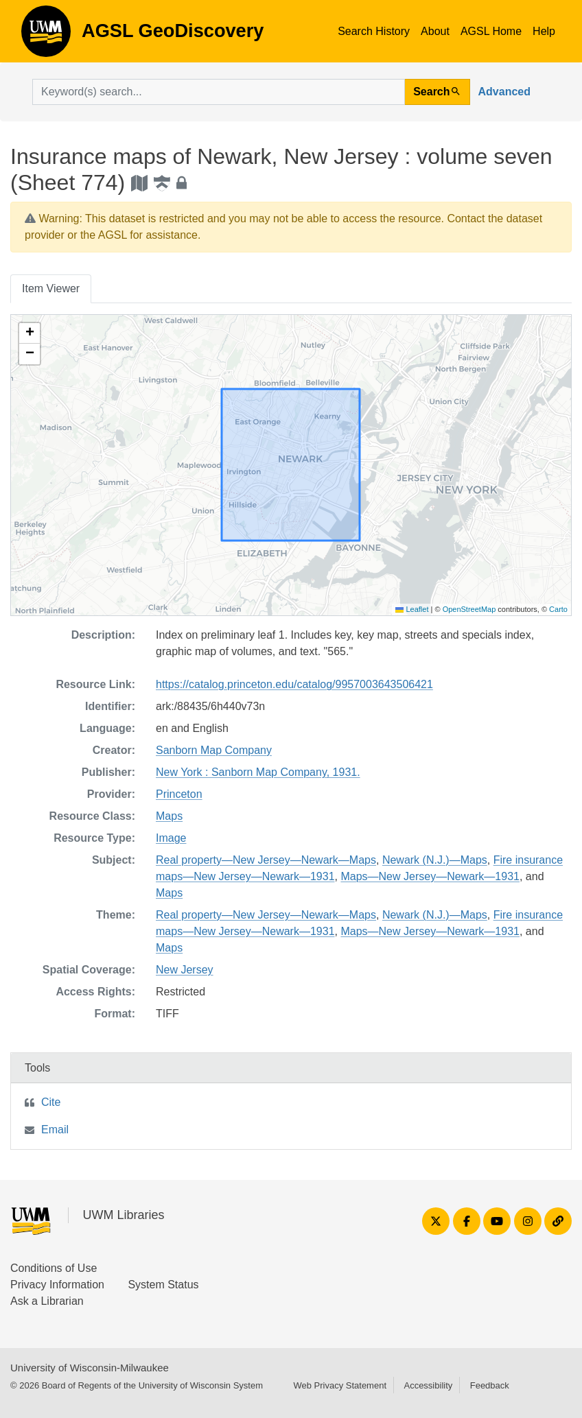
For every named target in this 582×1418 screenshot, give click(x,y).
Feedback (489, 1385)
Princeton (179, 794)
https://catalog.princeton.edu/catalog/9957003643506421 (294, 684)
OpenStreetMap (469, 609)
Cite (50, 1102)
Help (544, 31)
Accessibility (428, 1385)
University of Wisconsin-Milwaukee (89, 1367)
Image (171, 838)
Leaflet (411, 609)
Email (55, 1129)
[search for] (218, 92)
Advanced (504, 91)
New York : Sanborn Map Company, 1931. (258, 772)
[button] (29, 333)
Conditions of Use (53, 1268)
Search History (374, 31)
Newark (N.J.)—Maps (434, 860)
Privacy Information (57, 1284)
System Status (163, 1284)
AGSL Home (491, 31)
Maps (169, 816)
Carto (558, 609)
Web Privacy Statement (339, 1385)
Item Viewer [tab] (51, 288)
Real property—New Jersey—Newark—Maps (266, 860)
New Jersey (184, 970)
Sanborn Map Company (214, 750)
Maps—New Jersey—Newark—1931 (430, 876)
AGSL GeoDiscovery (46, 36)
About (435, 31)
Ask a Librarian (47, 1301)
